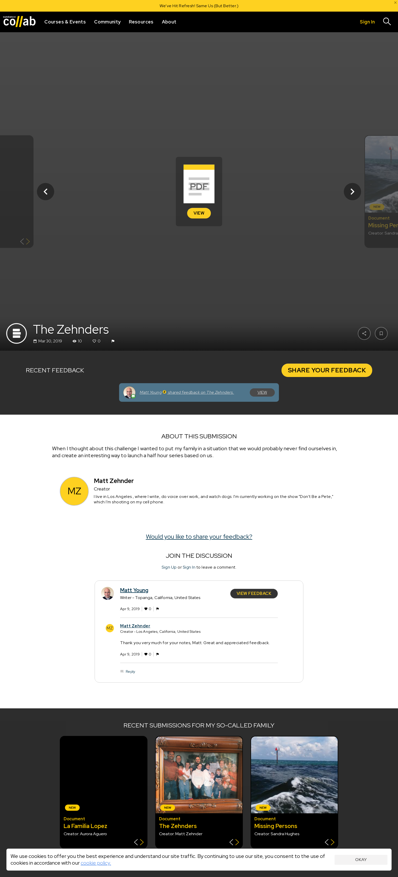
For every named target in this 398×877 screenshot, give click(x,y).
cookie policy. (96, 862)
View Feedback (254, 593)
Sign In (189, 567)
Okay (361, 859)
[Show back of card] (25, 242)
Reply (130, 671)
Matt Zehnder (135, 626)
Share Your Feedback (327, 370)
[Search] (387, 22)
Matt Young (134, 590)
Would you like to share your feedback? (199, 536)
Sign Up (169, 567)
